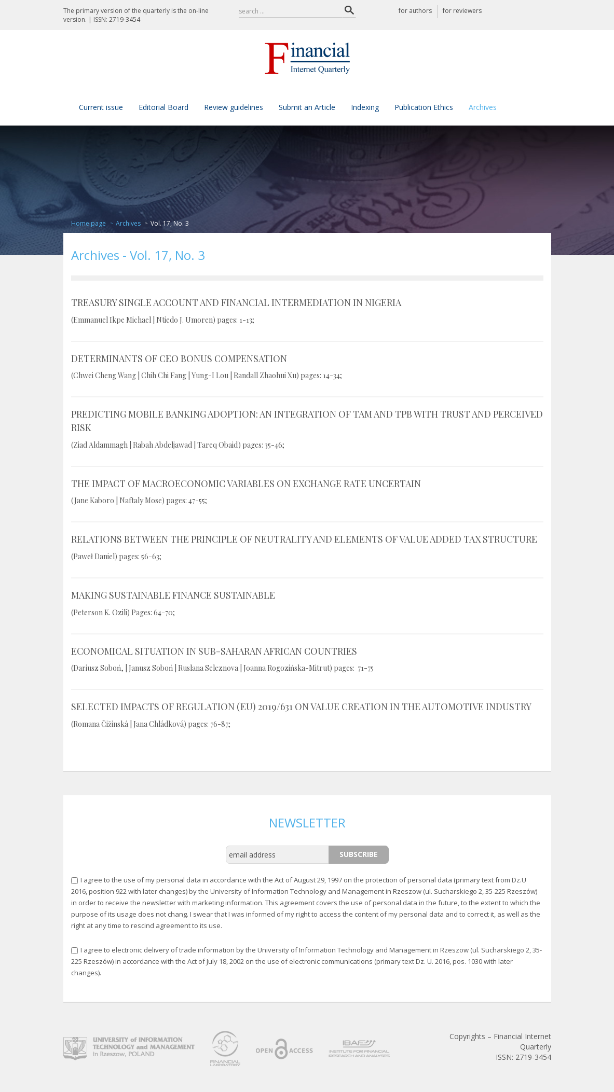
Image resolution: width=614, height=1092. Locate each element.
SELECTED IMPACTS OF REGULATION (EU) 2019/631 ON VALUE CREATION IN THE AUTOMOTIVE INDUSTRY (307, 714)
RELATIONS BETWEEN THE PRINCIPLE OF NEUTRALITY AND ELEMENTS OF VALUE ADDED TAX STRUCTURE (307, 547)
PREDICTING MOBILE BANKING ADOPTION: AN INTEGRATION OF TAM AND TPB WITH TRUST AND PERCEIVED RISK (307, 429)
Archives (483, 107)
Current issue (101, 107)
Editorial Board (163, 107)
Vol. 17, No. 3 (170, 223)
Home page (88, 223)
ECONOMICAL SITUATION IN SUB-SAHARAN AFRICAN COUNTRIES (307, 659)
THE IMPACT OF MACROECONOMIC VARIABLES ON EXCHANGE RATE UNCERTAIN (307, 491)
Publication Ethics (423, 107)
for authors (415, 10)
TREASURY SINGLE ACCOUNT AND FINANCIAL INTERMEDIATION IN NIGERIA (307, 310)
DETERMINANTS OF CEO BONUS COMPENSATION (307, 366)
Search (349, 10)
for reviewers (462, 10)
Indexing (365, 107)
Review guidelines (233, 107)
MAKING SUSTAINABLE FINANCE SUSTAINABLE (307, 603)
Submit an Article (307, 107)
